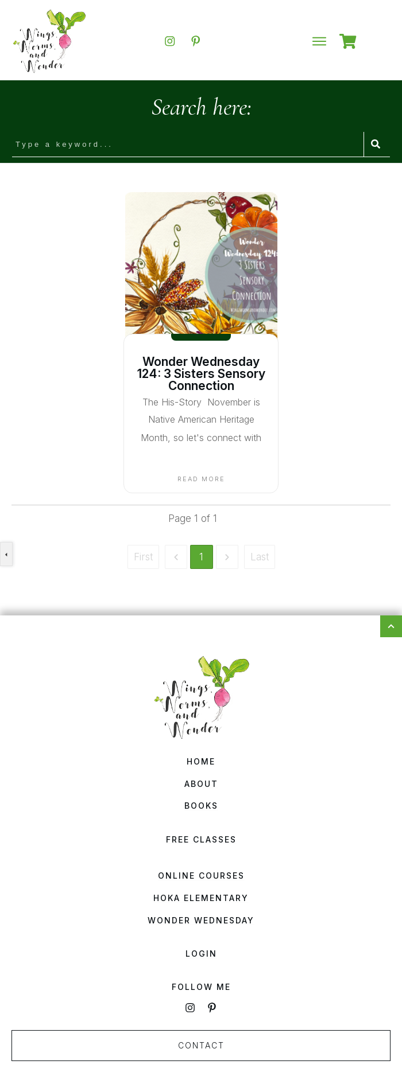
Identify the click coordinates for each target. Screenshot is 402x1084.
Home (201, 761)
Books (201, 805)
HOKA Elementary (201, 898)
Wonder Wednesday (201, 920)
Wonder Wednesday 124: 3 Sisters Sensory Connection (201, 373)
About (201, 784)
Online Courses (201, 875)
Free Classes (201, 839)
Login (201, 953)
